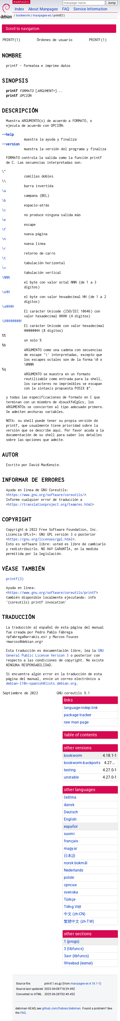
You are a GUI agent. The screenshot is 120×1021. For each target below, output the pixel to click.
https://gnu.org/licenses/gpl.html (40, 539)
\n (4, 239)
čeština (70, 797)
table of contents (80, 734)
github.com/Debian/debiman (61, 1008)
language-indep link (81, 707)
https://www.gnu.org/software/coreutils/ (46, 495)
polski (69, 877)
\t (4, 258)
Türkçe (69, 899)
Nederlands (74, 870)
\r (4, 248)
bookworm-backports (82, 762)
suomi (69, 833)
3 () (74, 948)
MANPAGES (21, 1)
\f (4, 229)
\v (4, 268)
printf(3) (15, 579)
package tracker (77, 715)
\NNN (6, 277)
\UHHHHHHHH (12, 321)
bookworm (23, 15)
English (70, 819)
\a (4, 191)
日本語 (69, 855)
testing (70, 770)
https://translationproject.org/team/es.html (50, 504)
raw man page (76, 722)
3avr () (76, 956)
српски (70, 885)
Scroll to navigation (22, 28)
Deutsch (71, 812)
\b (4, 200)
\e (4, 220)
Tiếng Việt (72, 906)
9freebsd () (78, 963)
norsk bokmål (75, 863)
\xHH (6, 292)
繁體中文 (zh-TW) (79, 921)
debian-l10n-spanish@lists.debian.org (41, 683)
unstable (71, 777)
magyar (70, 848)
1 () (71, 941)
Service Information (90, 9)
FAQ (65, 9)
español (71, 826)
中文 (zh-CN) (75, 914)
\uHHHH (8, 306)
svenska (71, 892)
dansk (69, 804)
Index (19, 9)
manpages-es (42, 15)
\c (4, 210)
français (71, 841)
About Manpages (43, 9)
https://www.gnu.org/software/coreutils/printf (52, 592)
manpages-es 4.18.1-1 (85, 983)
